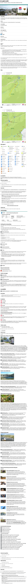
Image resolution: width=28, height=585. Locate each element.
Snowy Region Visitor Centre (6, 326)
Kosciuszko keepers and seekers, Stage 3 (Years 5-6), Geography (12, 546)
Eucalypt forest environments (6, 529)
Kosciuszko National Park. (17, 522)
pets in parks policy (19, 317)
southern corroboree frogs (15, 404)
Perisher (2, 346)
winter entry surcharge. (4, 577)
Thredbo (25, 345)
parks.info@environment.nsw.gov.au (7, 186)
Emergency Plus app (18, 284)
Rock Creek (19, 50)
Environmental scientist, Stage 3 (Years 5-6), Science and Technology (12, 544)
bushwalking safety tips (5, 281)
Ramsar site (22, 382)
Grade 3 (3, 34)
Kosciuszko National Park (11, 22)
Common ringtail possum (11, 494)
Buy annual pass (10, 205)
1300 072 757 (3, 184)
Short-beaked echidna (11, 500)
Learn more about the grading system (12, 212)
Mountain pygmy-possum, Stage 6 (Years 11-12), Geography (11, 547)
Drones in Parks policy (6, 308)
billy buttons (24, 67)
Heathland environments (5, 530)
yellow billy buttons (13, 409)
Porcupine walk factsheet (6, 269)
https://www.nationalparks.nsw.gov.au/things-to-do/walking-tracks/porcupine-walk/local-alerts (13, 178)
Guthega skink (9, 512)
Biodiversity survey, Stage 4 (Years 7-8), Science (9, 537)
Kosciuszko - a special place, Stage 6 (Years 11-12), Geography (11, 539)
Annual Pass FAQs (6, 583)
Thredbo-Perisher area (4, 22)
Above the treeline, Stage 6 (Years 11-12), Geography (10, 536)
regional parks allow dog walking (8, 317)
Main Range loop (24, 348)
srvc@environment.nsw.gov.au (5, 566)
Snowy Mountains (17, 22)
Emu (7, 476)
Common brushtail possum (11, 488)
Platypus (8, 482)
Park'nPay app (7, 581)
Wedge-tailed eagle (10, 506)
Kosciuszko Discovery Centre (21, 351)
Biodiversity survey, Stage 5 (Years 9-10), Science (9, 540)
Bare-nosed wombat (10, 470)
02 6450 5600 (3, 330)
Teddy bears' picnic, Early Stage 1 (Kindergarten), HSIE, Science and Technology (14, 543)
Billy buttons (9, 519)
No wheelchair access (4, 25)
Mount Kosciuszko (10, 348)
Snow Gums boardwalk (22, 347)
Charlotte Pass (6, 346)
